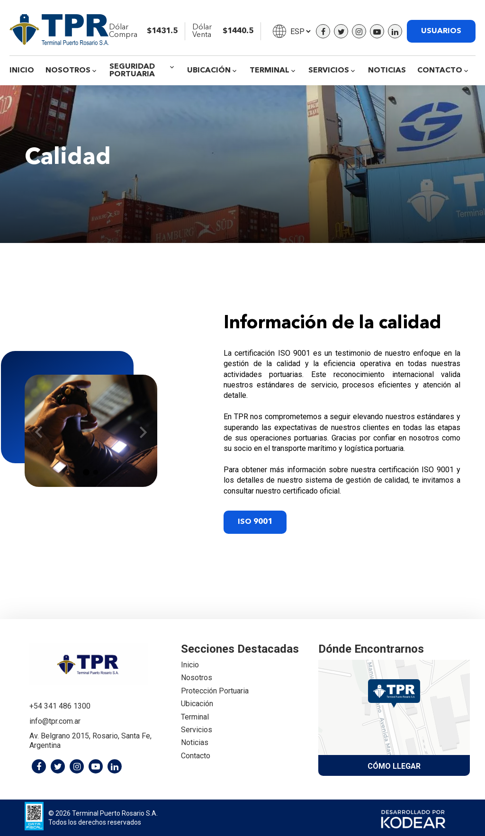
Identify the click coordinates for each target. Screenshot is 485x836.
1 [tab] (86, 472)
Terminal (195, 716)
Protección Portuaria (215, 690)
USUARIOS (441, 31)
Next (143, 431)
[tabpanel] (91, 431)
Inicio (21, 70)
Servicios (196, 729)
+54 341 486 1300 (59, 705)
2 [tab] (95, 472)
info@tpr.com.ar (55, 721)
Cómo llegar (394, 766)
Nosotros (196, 677)
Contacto (195, 755)
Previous (39, 431)
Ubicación (197, 703)
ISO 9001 (255, 522)
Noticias (387, 70)
